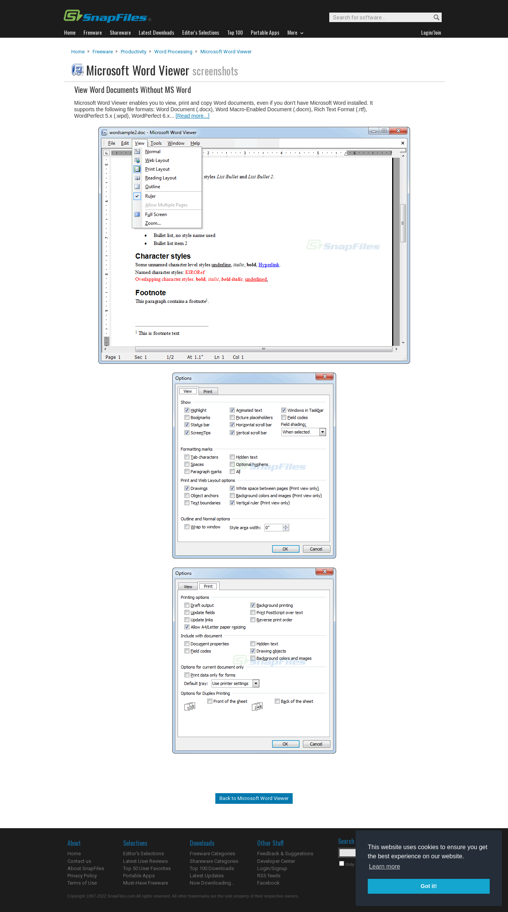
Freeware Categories (212, 853)
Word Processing (173, 51)
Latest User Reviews (145, 861)
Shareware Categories (214, 861)
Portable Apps (139, 875)
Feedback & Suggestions (285, 853)
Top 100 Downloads (212, 868)
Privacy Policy (82, 875)
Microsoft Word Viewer (226, 51)
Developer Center (276, 861)
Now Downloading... (212, 883)
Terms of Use (82, 883)
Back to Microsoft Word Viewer (254, 798)
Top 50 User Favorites (147, 868)
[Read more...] (193, 116)
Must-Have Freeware (145, 883)
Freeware (103, 51)
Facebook (268, 883)
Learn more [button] (384, 866)
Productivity (133, 51)
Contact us (79, 861)
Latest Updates (207, 875)
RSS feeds (268, 875)
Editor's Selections (143, 853)
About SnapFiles (85, 868)
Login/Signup (272, 868)
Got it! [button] (429, 886)
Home (78, 51)
